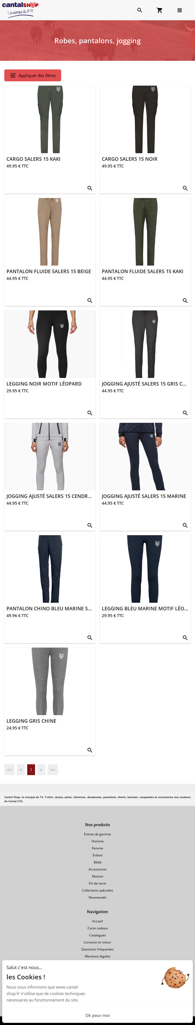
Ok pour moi (97, 1015)
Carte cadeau (98, 928)
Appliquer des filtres (33, 75)
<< (9, 769)
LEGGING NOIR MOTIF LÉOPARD (44, 383)
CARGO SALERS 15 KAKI (33, 159)
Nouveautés (98, 897)
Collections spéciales (97, 890)
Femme (97, 848)
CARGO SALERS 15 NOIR (130, 159)
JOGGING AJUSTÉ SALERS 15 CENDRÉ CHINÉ (56, 496)
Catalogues (97, 935)
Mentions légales (97, 956)
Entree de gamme (97, 834)
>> (52, 769)
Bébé (98, 862)
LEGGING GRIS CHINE (31, 721)
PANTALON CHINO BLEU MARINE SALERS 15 (57, 608)
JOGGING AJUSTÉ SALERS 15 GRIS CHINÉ (148, 383)
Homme (98, 841)
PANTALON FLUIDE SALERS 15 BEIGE (48, 271)
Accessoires (98, 869)
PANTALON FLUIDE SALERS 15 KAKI (142, 271)
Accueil (97, 921)
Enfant (97, 855)
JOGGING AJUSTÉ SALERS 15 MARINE (144, 496)
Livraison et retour (97, 942)
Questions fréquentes (97, 949)
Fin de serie (97, 883)
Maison (97, 876)
